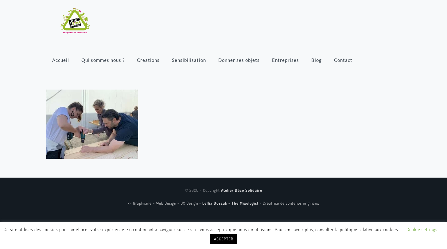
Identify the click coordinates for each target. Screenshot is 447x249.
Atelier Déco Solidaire (241, 190)
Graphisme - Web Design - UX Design (166, 203)
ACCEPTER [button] (223, 238)
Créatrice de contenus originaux (291, 203)
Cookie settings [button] (421, 229)
